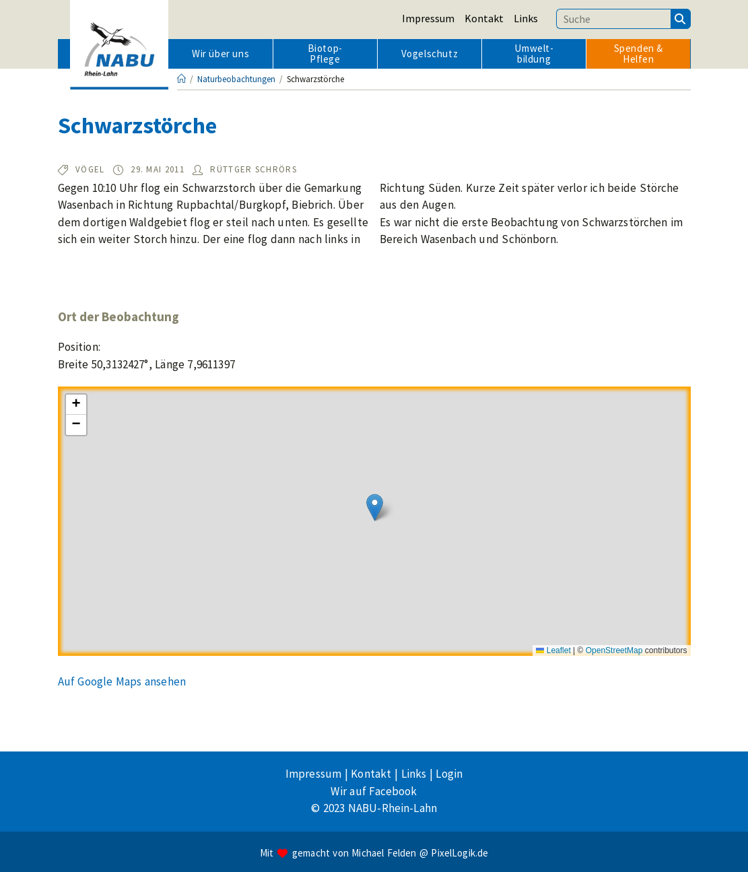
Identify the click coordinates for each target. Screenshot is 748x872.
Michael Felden (383, 852)
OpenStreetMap (614, 650)
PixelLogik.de (459, 852)
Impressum (428, 18)
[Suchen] (681, 19)
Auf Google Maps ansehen (122, 681)
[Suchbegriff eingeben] (613, 19)
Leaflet (553, 650)
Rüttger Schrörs (253, 169)
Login (449, 773)
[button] (374, 507)
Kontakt (484, 18)
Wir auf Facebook (374, 791)
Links (526, 18)
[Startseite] (181, 79)
